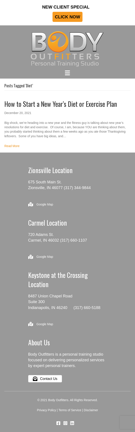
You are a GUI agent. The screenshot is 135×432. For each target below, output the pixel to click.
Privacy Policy (46, 410)
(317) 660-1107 (73, 240)
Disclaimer (91, 410)
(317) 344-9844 (77, 188)
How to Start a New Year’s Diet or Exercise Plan (60, 104)
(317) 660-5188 (87, 308)
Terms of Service (69, 410)
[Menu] (67, 72)
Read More (11, 146)
